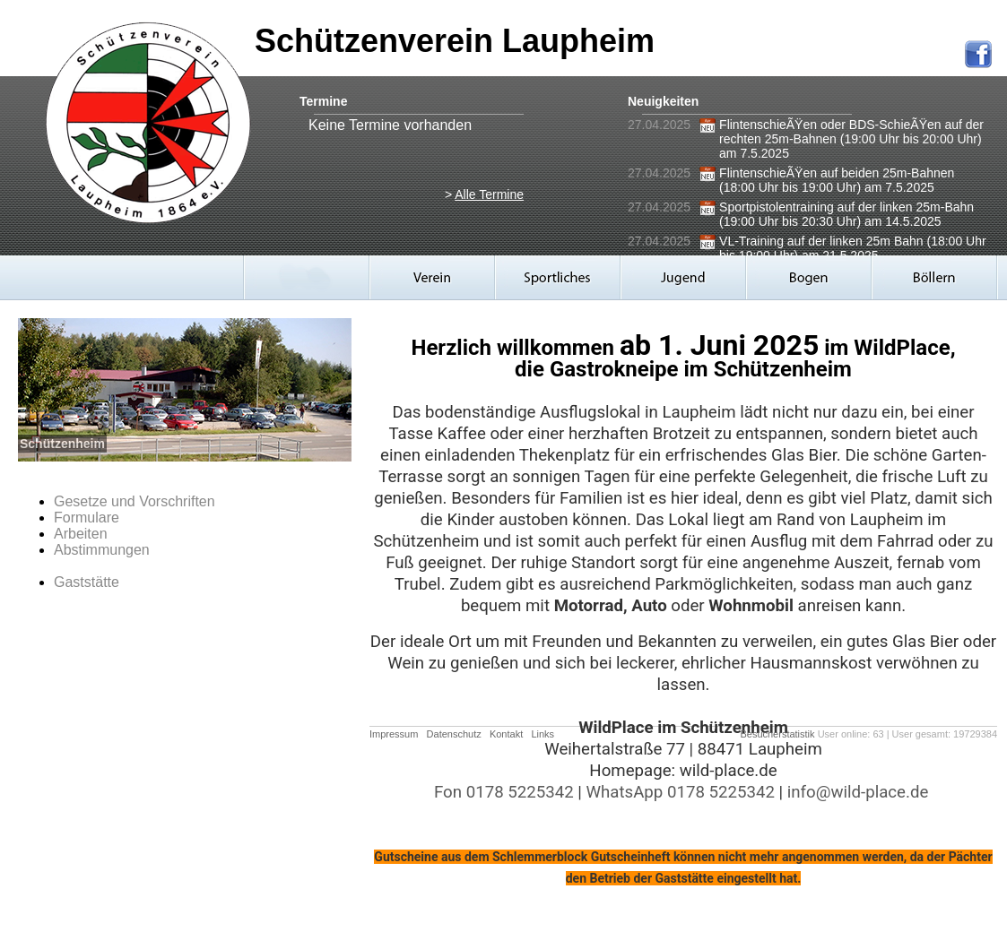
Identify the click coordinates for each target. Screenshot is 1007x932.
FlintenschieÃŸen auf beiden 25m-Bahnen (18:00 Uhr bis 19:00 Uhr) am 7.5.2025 (836, 180)
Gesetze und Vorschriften (134, 501)
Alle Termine (489, 194)
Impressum (393, 734)
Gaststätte (86, 582)
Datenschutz (454, 734)
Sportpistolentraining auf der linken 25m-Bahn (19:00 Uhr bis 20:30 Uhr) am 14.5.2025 (846, 214)
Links (542, 734)
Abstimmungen (102, 549)
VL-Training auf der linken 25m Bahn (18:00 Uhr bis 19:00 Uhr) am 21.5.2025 (852, 248)
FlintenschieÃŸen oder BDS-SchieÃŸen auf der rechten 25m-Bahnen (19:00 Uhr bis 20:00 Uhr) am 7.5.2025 (851, 138)
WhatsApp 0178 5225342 (680, 792)
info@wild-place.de (858, 792)
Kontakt (506, 734)
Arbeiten (81, 533)
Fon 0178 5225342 (504, 792)
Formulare (86, 517)
